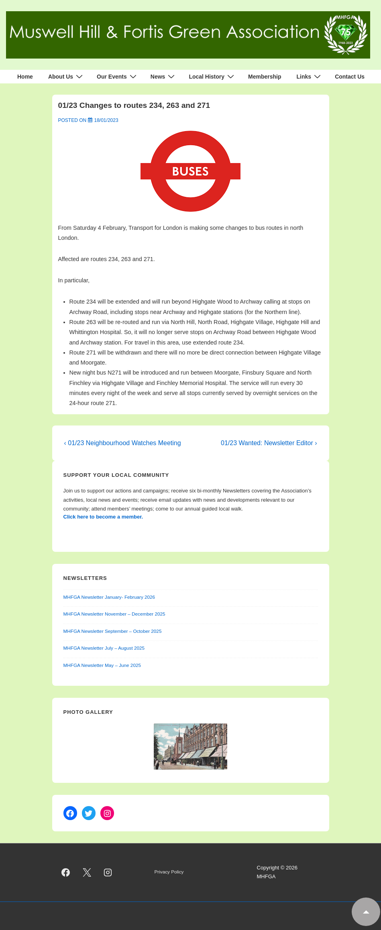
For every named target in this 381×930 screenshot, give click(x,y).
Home (25, 76)
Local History (212, 76)
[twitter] (86, 872)
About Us (66, 76)
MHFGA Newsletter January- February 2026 (109, 597)
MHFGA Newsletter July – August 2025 (104, 647)
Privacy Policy (169, 871)
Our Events (118, 76)
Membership (264, 76)
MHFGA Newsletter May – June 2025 (102, 665)
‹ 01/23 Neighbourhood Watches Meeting (122, 443)
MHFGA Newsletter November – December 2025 (114, 613)
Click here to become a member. (103, 517)
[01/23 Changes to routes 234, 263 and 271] (106, 120)
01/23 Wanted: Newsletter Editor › (269, 443)
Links (310, 76)
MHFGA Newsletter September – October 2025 (112, 631)
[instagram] (108, 872)
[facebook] (65, 872)
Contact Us (350, 76)
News (164, 76)
